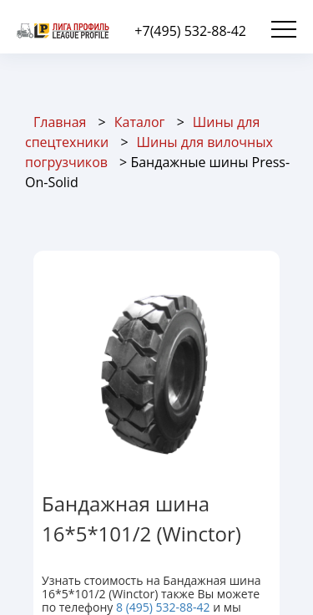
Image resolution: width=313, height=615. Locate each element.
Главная (59, 122)
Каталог (139, 122)
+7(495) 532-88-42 (190, 31)
